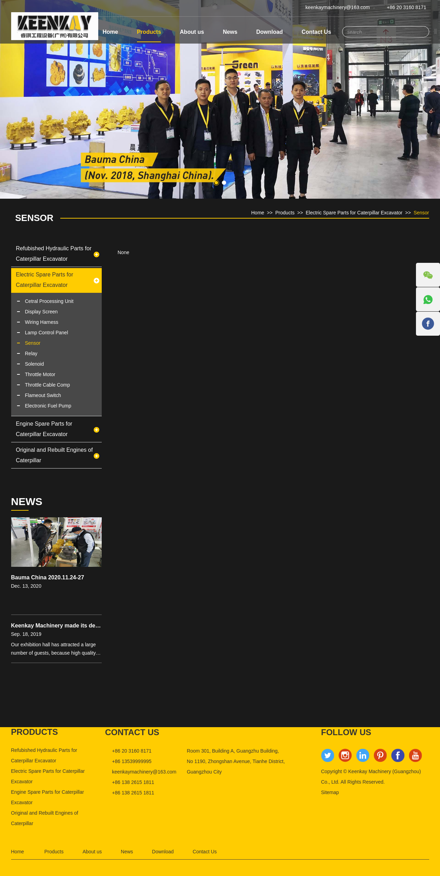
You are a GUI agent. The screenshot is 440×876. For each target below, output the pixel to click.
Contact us (132, 732)
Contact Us (316, 32)
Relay (31, 353)
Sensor (34, 218)
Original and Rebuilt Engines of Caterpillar (54, 455)
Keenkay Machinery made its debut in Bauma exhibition (85, 626)
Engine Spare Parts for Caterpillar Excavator (44, 429)
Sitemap (330, 792)
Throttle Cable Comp (47, 385)
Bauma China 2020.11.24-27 (47, 577)
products (34, 732)
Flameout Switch (43, 395)
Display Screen (41, 311)
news (27, 501)
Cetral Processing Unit (49, 301)
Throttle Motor (40, 374)
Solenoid (34, 364)
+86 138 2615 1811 (133, 782)
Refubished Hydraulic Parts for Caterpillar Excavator (54, 253)
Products (149, 32)
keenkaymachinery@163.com (338, 7)
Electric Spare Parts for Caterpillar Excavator (354, 212)
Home (110, 32)
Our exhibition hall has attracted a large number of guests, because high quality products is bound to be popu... (53, 649)
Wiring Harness (42, 322)
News (230, 32)
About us (192, 32)
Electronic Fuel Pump (48, 406)
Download (269, 32)
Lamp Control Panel (46, 332)
